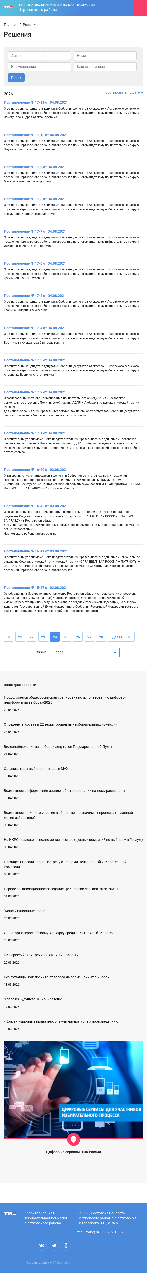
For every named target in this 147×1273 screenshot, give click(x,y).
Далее (117, 637)
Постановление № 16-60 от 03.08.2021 (36, 470)
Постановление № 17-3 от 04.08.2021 (35, 360)
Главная (10, 25)
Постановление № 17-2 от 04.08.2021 (35, 392)
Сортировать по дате (124, 92)
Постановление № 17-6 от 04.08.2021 (35, 263)
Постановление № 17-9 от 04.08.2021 (35, 167)
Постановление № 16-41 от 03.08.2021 (36, 551)
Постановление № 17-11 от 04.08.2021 (36, 102)
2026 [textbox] (60, 653)
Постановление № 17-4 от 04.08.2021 (35, 328)
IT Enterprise (61, 1262)
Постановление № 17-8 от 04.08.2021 (35, 199)
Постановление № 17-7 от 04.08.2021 (35, 231)
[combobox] (86, 652)
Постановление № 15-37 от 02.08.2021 (36, 588)
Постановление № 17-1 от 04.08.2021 (35, 433)
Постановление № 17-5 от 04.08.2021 (35, 296)
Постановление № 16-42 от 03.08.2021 (36, 506)
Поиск (16, 78)
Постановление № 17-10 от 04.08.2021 (36, 135)
